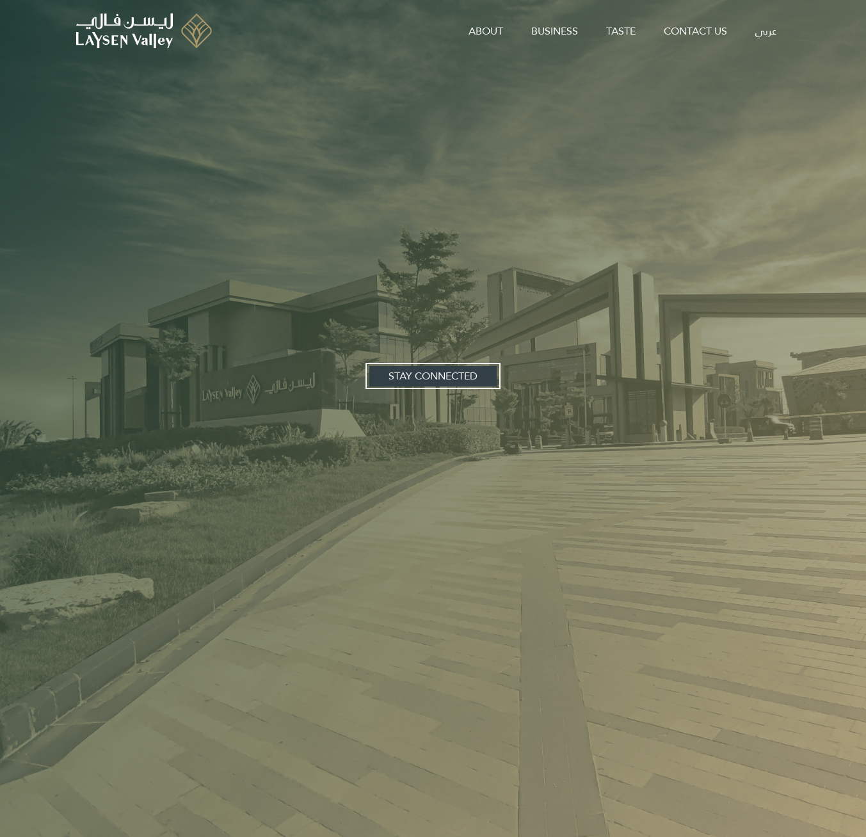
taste (621, 31)
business (554, 31)
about (486, 31)
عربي (765, 31)
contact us (695, 31)
